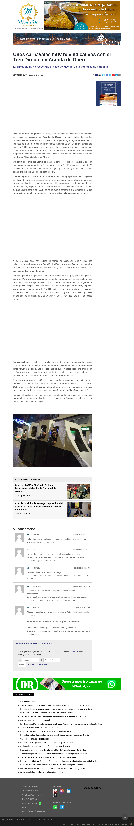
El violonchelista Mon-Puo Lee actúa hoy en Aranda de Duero (45, 746)
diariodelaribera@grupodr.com (34, 811)
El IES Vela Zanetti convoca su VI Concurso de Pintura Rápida (45, 731)
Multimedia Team (114, 824)
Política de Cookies (34, 819)
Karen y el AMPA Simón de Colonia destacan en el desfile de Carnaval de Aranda (35, 488)
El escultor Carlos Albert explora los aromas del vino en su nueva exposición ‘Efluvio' (54, 735)
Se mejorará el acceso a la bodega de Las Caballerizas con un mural (48, 757)
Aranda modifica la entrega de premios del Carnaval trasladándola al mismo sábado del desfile (39, 506)
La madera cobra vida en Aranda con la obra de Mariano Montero (46, 713)
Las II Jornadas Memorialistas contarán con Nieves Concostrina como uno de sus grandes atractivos (61, 724)
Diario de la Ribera (93, 787)
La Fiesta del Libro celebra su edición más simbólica (41, 772)
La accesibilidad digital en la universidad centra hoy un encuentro (46, 742)
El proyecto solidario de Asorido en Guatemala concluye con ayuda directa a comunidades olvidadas (61, 761)
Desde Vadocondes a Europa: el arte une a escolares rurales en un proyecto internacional (56, 769)
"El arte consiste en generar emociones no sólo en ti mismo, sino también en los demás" (56, 705)
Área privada (47, 819)
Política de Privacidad (18, 819)
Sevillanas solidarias (28, 702)
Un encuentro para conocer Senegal (35, 720)
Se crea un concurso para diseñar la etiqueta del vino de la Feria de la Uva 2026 (53, 716)
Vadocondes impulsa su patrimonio (34, 739)
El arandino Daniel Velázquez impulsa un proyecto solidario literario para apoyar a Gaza (56, 709)
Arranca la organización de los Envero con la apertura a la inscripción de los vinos (53, 754)
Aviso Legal (6, 819)
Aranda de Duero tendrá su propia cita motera (39, 728)
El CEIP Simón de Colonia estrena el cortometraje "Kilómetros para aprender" (51, 765)
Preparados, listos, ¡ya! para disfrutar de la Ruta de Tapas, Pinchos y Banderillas (53, 750)
